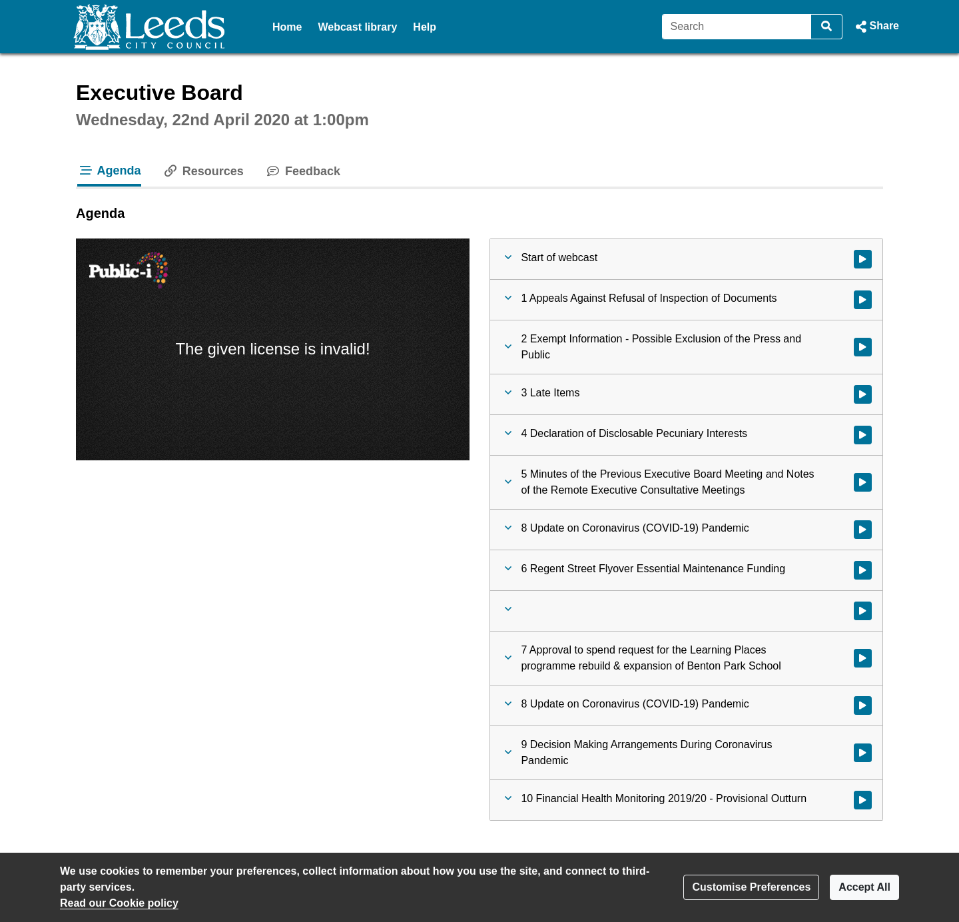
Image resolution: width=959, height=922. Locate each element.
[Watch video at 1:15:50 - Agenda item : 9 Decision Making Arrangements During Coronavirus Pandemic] (863, 752)
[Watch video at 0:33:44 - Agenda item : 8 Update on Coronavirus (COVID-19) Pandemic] (863, 705)
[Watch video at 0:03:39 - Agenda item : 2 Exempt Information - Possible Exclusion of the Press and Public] (863, 347)
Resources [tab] (203, 171)
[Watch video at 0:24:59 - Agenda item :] (863, 611)
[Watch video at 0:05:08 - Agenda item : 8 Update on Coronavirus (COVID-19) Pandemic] (863, 529)
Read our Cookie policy (119, 903)
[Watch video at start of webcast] (863, 259)
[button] (876, 26)
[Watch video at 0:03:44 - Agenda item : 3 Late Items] (863, 394)
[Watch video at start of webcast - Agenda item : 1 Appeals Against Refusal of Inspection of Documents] (863, 299)
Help (424, 27)
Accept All (864, 887)
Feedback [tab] (302, 171)
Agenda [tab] (109, 170)
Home (287, 27)
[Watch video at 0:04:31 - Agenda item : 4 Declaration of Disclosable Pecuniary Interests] (863, 435)
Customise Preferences (751, 887)
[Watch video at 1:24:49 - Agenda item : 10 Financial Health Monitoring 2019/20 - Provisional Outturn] (863, 800)
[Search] (737, 26)
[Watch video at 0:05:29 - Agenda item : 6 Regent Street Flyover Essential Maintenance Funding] (863, 570)
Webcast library (357, 27)
